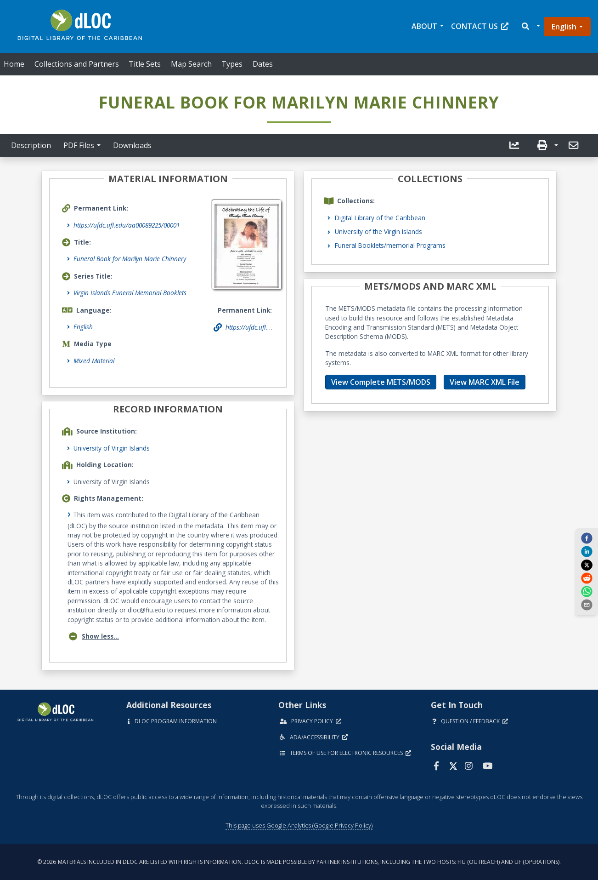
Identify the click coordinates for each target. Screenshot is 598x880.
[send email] (586, 605)
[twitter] (586, 565)
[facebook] (586, 537)
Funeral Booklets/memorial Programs (390, 245)
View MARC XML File (484, 382)
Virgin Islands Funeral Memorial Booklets (129, 292)
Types (232, 64)
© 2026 (299, 862)
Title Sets (145, 64)
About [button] (424, 26)
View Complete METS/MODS (380, 382)
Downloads (132, 145)
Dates (263, 64)
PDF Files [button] (78, 145)
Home (14, 64)
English (564, 27)
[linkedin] (586, 551)
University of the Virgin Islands (378, 231)
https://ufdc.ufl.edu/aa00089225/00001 (126, 225)
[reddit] (586, 578)
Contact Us (479, 26)
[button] (530, 26)
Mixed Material (93, 360)
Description (31, 145)
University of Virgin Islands (111, 448)
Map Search (191, 64)
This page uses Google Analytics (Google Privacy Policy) (299, 825)
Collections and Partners (76, 64)
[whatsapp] (586, 591)
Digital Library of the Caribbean (380, 217)
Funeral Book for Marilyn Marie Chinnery (129, 258)
